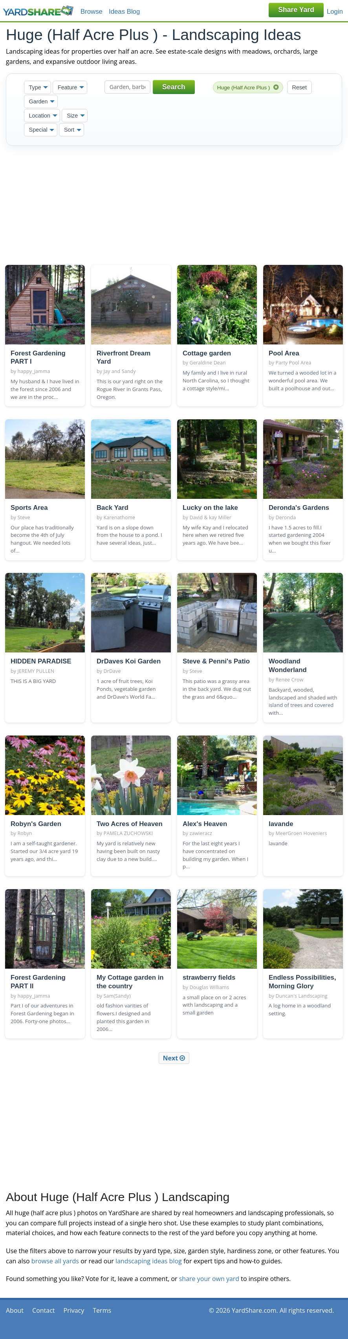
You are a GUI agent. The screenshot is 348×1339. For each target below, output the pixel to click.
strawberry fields (209, 977)
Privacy (74, 1310)
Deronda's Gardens (299, 507)
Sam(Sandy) (117, 996)
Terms (102, 1310)
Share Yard (296, 10)
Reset (299, 87)
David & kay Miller (211, 517)
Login (335, 11)
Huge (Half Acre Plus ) (248, 87)
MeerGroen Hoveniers (301, 833)
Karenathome (120, 517)
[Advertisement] (174, 204)
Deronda (286, 517)
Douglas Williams (209, 987)
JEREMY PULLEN (36, 671)
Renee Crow (290, 679)
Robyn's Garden (36, 824)
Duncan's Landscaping (302, 996)
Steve (24, 517)
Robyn (25, 833)
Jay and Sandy (120, 371)
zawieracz (201, 833)
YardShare (38, 11)
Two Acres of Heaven (130, 824)
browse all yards (55, 1261)
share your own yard (209, 1278)
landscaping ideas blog (148, 1261)
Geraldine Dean (208, 362)
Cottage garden (207, 353)
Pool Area (284, 353)
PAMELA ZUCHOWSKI (128, 833)
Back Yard (112, 507)
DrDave (112, 671)
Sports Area (29, 507)
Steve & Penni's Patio (216, 661)
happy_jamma (34, 371)
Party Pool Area (293, 362)
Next (174, 1058)
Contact (43, 1310)
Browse (92, 11)
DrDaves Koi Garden (129, 661)
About (15, 1310)
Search (173, 87)
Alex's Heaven (205, 824)
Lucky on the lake (210, 507)
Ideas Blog (124, 11)
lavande (281, 824)
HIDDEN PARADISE (41, 661)
